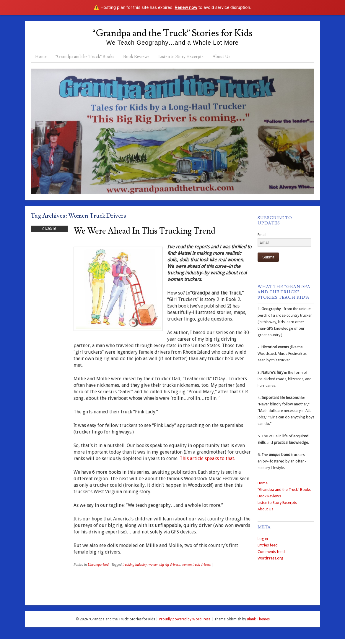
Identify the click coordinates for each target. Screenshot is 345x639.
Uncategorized (98, 564)
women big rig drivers (164, 564)
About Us (221, 56)
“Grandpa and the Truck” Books (85, 56)
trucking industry (135, 564)
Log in (263, 538)
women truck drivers (196, 564)
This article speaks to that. (207, 458)
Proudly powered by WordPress (184, 619)
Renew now (186, 7)
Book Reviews (136, 56)
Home (41, 56)
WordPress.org (270, 558)
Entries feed (268, 545)
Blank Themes (258, 619)
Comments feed (271, 551)
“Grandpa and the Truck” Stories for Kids (172, 33)
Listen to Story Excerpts (181, 56)
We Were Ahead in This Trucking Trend (144, 231)
